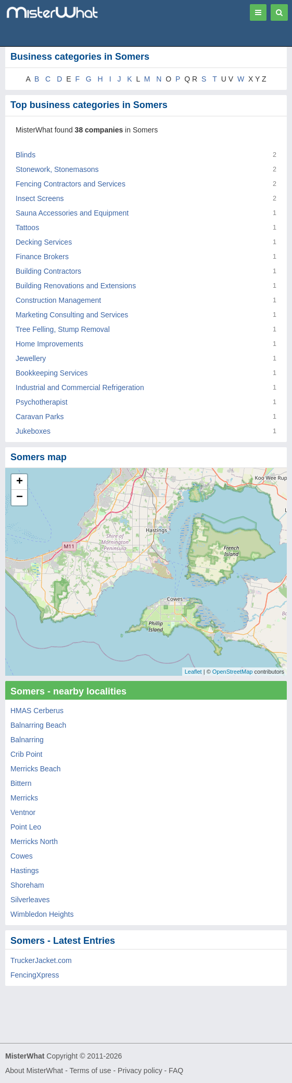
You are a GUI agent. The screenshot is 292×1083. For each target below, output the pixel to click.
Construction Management (58, 300)
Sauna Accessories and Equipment (72, 213)
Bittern (20, 783)
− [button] (19, 497)
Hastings (24, 870)
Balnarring (27, 740)
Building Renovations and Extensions (76, 286)
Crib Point (26, 754)
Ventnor (22, 812)
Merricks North (34, 841)
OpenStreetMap (232, 671)
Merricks (24, 798)
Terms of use (90, 1070)
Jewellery (31, 358)
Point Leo (25, 827)
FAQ (176, 1070)
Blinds (25, 155)
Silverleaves (29, 899)
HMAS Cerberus (37, 710)
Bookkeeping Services (52, 373)
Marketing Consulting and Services (72, 315)
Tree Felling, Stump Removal (63, 329)
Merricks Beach (35, 769)
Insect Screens (40, 198)
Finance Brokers (42, 256)
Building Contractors (48, 271)
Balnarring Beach (38, 725)
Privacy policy (140, 1070)
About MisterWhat (34, 1070)
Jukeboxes (33, 431)
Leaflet (193, 671)
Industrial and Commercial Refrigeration (80, 387)
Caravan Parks (40, 416)
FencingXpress (34, 975)
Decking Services (44, 242)
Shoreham (27, 885)
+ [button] (19, 482)
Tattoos (27, 227)
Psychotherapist (42, 402)
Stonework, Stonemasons (57, 169)
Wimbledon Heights (41, 914)
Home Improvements (49, 344)
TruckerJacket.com (41, 960)
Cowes (21, 856)
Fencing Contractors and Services (70, 184)
